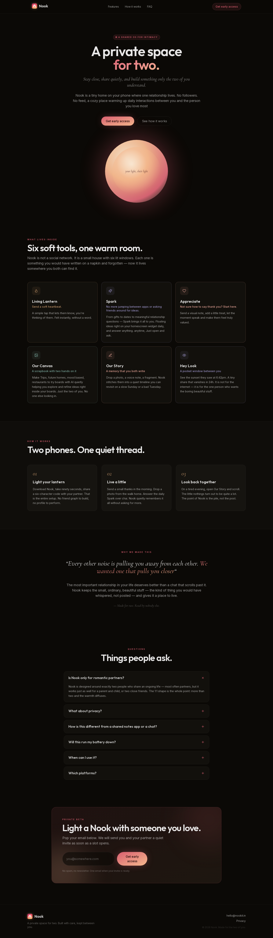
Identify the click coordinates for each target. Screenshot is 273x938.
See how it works (154, 121)
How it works (133, 6)
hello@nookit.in (236, 915)
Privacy (241, 920)
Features (113, 6)
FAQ (149, 6)
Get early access (227, 6)
